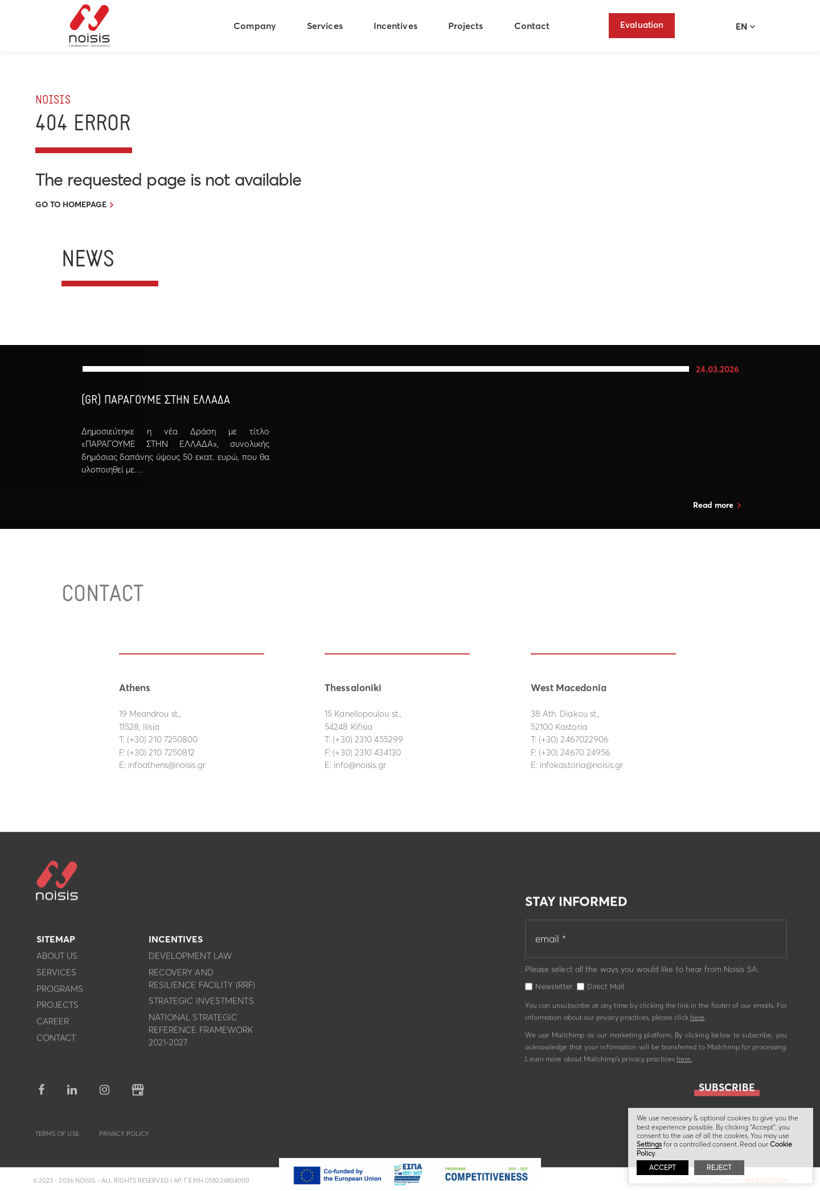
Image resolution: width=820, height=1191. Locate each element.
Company (256, 25)
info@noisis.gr (360, 764)
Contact (533, 25)
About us (57, 959)
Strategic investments (201, 1004)
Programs (60, 992)
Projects (467, 25)
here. (684, 1062)
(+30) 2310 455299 (368, 739)
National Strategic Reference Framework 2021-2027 (201, 1034)
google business (137, 1093)
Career (52, 1025)
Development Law (190, 959)
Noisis (91, 26)
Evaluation (641, 24)
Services (327, 25)
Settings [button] (649, 1144)
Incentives (397, 25)
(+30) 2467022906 (574, 739)
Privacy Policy (124, 1137)
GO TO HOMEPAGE (70, 204)
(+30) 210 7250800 (162, 739)
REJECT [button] (719, 1167)
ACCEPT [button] (662, 1167)
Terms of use (57, 1137)
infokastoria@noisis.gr (581, 764)
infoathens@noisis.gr (167, 764)
